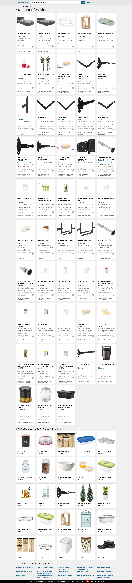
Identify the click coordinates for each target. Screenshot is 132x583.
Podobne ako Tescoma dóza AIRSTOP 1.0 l (44, 299)
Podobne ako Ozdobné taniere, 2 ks (106, 49)
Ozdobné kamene (104, 503)
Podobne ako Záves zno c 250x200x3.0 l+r (63, 258)
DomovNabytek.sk (24, 2)
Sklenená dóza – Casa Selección (45, 406)
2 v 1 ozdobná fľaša (24, 74)
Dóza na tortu (42, 451)
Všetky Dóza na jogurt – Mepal (105, 381)
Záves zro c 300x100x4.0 (25, 116)
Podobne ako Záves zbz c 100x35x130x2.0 (103, 92)
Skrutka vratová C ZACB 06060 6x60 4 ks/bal (106, 241)
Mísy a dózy (21, 451)
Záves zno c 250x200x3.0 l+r (65, 241)
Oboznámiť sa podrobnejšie (97, 581)
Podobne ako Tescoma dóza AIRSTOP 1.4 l (64, 340)
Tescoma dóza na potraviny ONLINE (43, 241)
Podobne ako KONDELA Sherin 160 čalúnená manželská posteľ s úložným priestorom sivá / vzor (45, 51)
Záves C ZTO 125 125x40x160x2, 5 (83, 116)
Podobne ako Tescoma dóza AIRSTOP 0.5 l (84, 216)
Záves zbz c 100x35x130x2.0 (103, 75)
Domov (18, 6)
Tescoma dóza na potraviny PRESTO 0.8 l (105, 282)
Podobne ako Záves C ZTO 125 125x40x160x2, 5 (85, 133)
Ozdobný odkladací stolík (84, 34)
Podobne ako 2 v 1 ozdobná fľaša (24, 91)
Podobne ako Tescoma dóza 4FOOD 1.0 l (106, 216)
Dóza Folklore (20, 575)
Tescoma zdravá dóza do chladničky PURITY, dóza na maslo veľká (65, 159)
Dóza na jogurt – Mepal (106, 364)
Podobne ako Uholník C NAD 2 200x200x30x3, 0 (64, 133)
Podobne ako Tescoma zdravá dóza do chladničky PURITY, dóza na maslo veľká (65, 176)
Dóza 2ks (81, 477)
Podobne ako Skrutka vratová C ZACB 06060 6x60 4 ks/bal (105, 258)
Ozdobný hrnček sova (104, 571)
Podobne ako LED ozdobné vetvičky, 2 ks (46, 92)
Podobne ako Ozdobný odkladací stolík (85, 50)
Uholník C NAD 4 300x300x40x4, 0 (43, 116)
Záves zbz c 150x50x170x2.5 (42, 158)
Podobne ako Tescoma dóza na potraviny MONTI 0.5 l (44, 340)
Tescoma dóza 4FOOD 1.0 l (106, 199)
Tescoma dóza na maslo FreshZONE (86, 323)
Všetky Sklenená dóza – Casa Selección (44, 423)
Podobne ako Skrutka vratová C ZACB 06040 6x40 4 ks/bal (105, 175)
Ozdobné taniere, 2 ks (105, 33)
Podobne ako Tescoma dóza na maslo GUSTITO (24, 258)
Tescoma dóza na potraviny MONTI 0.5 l (45, 323)
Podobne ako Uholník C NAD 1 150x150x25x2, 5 (85, 92)
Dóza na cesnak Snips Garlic (86, 575)
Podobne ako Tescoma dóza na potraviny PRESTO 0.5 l (44, 382)
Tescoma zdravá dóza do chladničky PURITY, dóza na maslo (65, 76)
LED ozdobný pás (63, 33)
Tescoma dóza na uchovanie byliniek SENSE (64, 200)
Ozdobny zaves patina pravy (106, 567)
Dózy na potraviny (64, 451)
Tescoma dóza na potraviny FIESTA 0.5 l (24, 323)
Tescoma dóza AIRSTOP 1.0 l (45, 282)
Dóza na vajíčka (22, 503)
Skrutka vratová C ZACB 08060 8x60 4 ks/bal (25, 282)
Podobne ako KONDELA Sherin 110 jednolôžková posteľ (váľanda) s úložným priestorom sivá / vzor (25, 51)
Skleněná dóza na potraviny (23, 406)
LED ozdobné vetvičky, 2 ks (46, 75)
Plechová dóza (83, 530)
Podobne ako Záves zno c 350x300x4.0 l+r (83, 258)
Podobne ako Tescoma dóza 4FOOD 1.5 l (86, 299)
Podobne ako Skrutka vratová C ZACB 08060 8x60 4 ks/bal (24, 299)
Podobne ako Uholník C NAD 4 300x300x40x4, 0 (44, 133)
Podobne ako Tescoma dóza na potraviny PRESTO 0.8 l (105, 299)
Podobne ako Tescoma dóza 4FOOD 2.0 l (25, 216)
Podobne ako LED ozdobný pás (65, 49)
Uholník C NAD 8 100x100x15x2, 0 (103, 116)
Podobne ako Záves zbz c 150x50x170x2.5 (43, 175)
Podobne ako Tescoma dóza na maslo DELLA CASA (105, 340)
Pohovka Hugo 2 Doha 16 (45, 567)
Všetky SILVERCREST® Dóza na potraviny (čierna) (65, 423)
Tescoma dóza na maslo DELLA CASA (106, 323)
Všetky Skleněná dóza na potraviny (25, 422)
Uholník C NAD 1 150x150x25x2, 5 (83, 75)
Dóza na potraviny (104, 556)
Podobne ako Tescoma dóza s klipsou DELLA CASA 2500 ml (24, 382)
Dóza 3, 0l (41, 503)
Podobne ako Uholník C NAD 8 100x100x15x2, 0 (105, 133)
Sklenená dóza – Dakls (86, 556)
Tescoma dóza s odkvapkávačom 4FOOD (45, 199)
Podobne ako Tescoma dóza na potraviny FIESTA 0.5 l (24, 340)
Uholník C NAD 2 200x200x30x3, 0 (63, 116)
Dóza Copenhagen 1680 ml (24, 567)
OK (87, 581)
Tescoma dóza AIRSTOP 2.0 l (65, 282)
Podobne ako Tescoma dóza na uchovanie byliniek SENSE (65, 216)
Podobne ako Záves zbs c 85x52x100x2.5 (83, 175)
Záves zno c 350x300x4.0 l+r (85, 241)
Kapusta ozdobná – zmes (24, 571)
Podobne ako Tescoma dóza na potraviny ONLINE (44, 258)
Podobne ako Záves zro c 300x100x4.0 (23, 133)
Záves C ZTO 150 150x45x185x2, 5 (22, 158)
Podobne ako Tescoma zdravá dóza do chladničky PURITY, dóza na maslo (65, 93)
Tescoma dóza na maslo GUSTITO (25, 241)
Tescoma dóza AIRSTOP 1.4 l (65, 323)
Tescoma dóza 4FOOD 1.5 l (86, 282)
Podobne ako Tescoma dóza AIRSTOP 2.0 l (64, 299)
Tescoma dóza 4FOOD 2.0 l (25, 199)
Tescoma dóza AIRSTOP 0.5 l (85, 199)
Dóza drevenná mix (83, 571)
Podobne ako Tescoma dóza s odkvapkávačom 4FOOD (44, 216)
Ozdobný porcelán (64, 477)
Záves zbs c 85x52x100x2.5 (82, 158)
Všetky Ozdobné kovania (83, 381)
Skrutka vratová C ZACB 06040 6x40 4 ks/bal (106, 158)
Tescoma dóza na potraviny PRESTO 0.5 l (45, 365)
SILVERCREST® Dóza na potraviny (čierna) (65, 406)
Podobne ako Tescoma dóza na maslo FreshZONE (85, 340)
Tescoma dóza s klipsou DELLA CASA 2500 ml (25, 365)
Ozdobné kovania (84, 364)
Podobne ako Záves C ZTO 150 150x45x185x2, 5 (24, 175)
